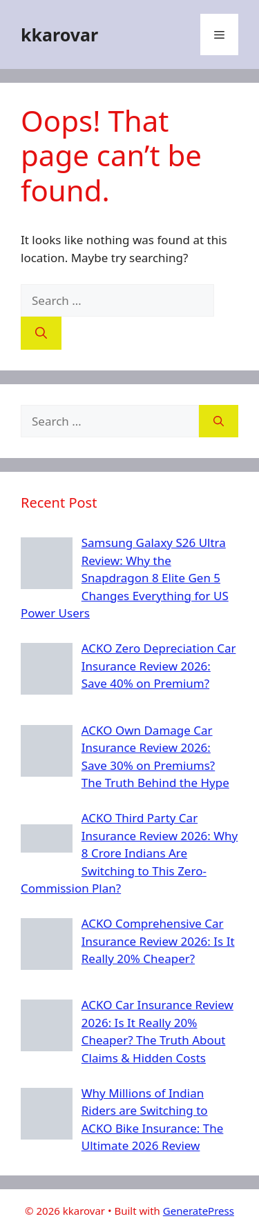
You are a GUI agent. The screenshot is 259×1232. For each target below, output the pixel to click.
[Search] (41, 333)
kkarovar (59, 34)
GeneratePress (198, 1211)
